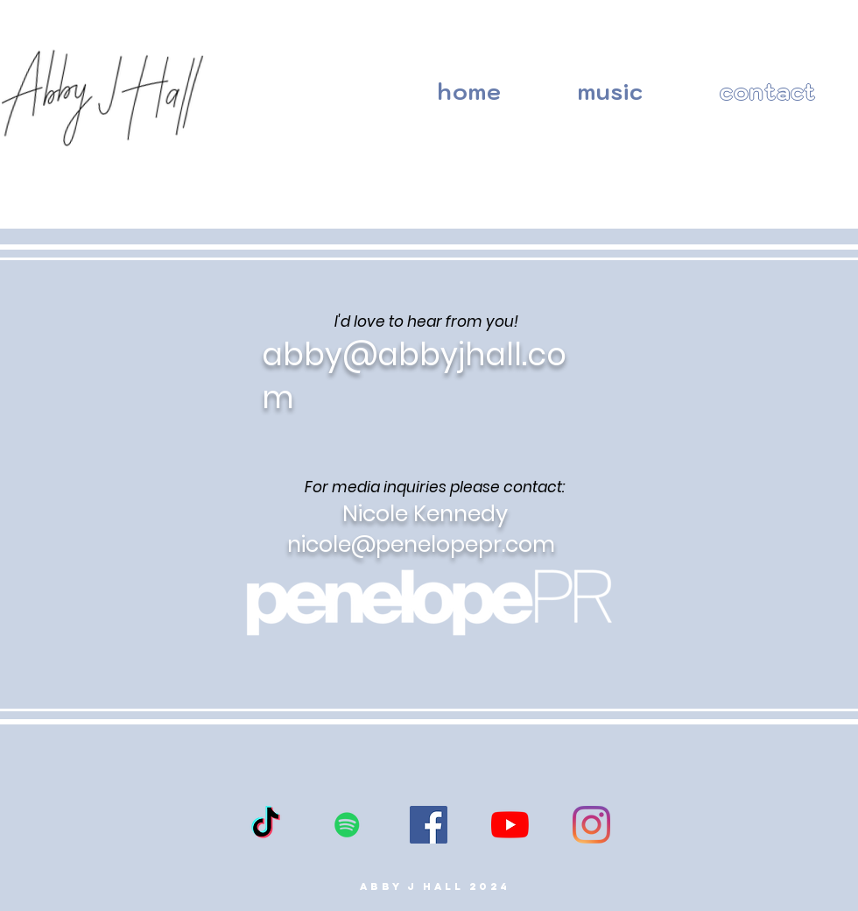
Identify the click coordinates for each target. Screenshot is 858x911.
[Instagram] (591, 825)
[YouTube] (510, 825)
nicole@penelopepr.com (421, 544)
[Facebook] (428, 825)
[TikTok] (266, 825)
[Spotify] (347, 825)
